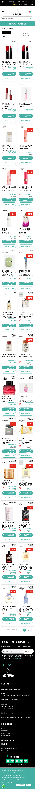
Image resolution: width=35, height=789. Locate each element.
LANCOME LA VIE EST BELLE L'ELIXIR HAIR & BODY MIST (25, 189)
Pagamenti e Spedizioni (8, 738)
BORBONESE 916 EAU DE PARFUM (25, 355)
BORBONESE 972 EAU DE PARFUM (8, 355)
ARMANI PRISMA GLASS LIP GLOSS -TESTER (25, 105)
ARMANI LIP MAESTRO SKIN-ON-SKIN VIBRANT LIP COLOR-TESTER (8, 106)
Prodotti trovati (26, 34)
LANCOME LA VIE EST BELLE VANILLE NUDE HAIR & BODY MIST (9, 190)
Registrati (27, 651)
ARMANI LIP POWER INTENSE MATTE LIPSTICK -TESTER (9, 63)
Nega (28, 785)
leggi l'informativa (15, 658)
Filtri (6, 32)
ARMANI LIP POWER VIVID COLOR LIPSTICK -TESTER (25, 63)
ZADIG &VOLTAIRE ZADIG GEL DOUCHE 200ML (8, 231)
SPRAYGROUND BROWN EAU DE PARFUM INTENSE (8, 567)
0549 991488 (9, 708)
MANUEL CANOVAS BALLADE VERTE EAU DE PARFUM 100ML (25, 484)
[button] (31, 12)
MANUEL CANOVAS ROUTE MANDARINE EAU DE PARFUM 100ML (26, 316)
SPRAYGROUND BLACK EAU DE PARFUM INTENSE (25, 525)
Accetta (20, 785)
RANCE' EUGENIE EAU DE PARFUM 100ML (9, 608)
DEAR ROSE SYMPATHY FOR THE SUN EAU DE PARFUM (25, 567)
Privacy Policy (5, 735)
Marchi (3, 728)
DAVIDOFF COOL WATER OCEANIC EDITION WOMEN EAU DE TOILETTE (26, 610)
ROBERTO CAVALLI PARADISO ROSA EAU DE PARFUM (25, 399)
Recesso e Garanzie (7, 740)
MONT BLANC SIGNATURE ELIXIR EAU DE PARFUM (8, 399)
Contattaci (4, 731)
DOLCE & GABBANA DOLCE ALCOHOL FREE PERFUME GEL (9, 273)
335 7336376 (9, 706)
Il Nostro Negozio (6, 733)
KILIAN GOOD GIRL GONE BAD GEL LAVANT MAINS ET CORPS (9, 315)
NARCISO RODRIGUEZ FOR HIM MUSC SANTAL (8, 441)
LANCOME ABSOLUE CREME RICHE (9, 482)
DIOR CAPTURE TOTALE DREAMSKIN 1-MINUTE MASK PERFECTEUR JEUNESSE (8, 527)
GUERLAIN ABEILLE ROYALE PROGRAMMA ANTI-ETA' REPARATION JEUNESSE (25, 443)
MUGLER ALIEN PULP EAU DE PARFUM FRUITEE (25, 231)
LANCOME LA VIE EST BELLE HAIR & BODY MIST (25, 146)
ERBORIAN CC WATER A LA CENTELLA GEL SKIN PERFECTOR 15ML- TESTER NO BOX (26, 275)
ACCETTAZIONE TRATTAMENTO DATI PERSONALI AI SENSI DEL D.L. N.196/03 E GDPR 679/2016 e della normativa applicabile (18, 657)
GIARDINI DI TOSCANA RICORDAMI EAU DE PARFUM (8, 147)
